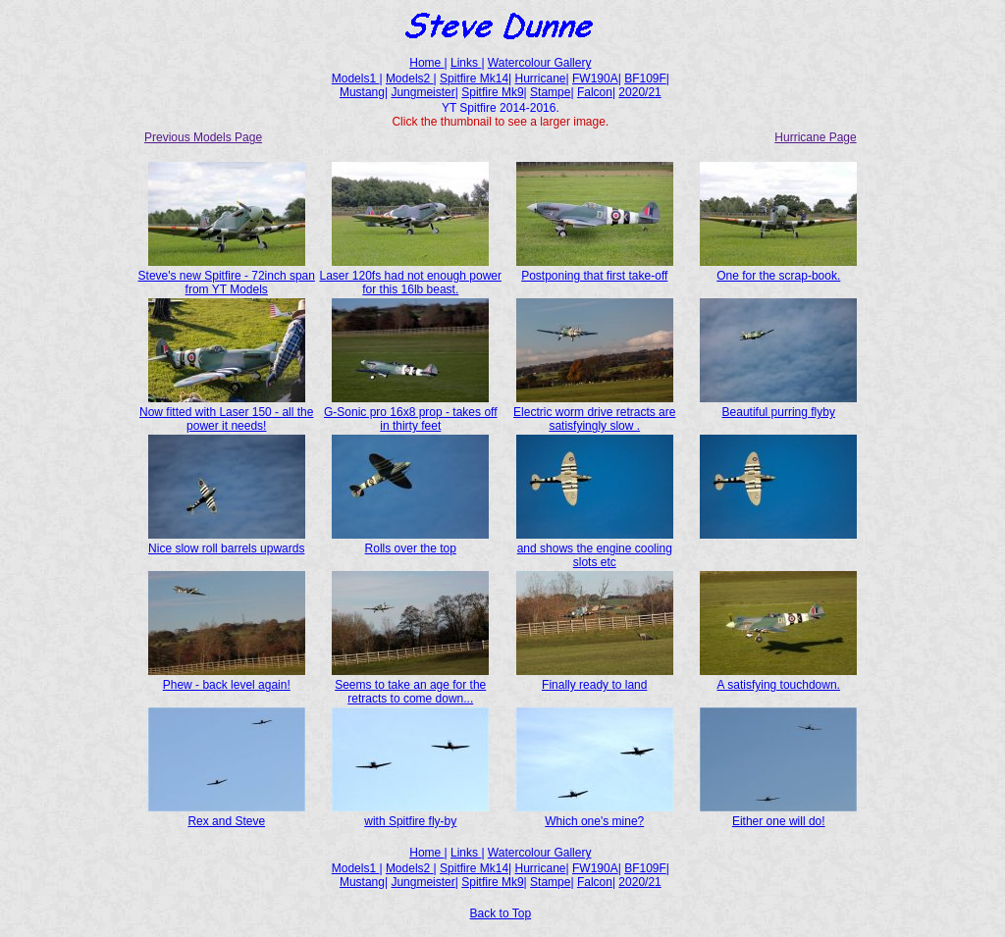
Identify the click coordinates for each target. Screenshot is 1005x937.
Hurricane (540, 78)
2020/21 (639, 92)
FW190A (595, 78)
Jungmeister (422, 92)
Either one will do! (778, 814)
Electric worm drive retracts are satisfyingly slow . (594, 412)
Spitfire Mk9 (492, 92)
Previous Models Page (203, 137)
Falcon (594, 92)
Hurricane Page (815, 137)
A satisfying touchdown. (778, 678)
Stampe (550, 92)
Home (426, 63)
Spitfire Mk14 (474, 78)
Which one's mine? (594, 814)
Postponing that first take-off (594, 269)
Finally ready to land (594, 678)
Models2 (410, 78)
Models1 (356, 78)
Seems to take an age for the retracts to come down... (410, 684)
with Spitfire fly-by (410, 814)
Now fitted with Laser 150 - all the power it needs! (226, 412)
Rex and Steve (226, 814)
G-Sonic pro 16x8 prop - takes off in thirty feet (411, 412)
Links (465, 63)
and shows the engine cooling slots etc (594, 548)
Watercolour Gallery (540, 63)
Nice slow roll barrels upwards (226, 541)
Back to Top (500, 913)
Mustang (362, 92)
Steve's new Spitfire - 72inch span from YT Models (226, 275)
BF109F (645, 78)
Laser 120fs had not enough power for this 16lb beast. (411, 275)
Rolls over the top (410, 541)
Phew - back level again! (226, 678)
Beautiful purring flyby (778, 405)
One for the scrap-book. (778, 269)
